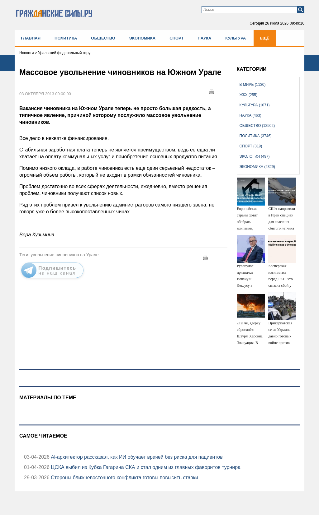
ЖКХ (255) (248, 95)
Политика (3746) (256, 136)
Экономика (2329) (257, 167)
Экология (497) (255, 156)
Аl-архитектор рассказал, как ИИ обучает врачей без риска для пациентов (136, 457)
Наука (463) (250, 115)
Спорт (176, 38)
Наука (204, 38)
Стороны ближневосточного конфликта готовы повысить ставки (124, 477)
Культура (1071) (255, 105)
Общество (103, 38)
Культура (235, 38)
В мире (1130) (253, 84)
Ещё (264, 38)
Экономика (142, 38)
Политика (66, 38)
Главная (30, 38)
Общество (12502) (257, 125)
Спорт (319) (251, 146)
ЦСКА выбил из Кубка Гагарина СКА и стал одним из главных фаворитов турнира (145, 467)
